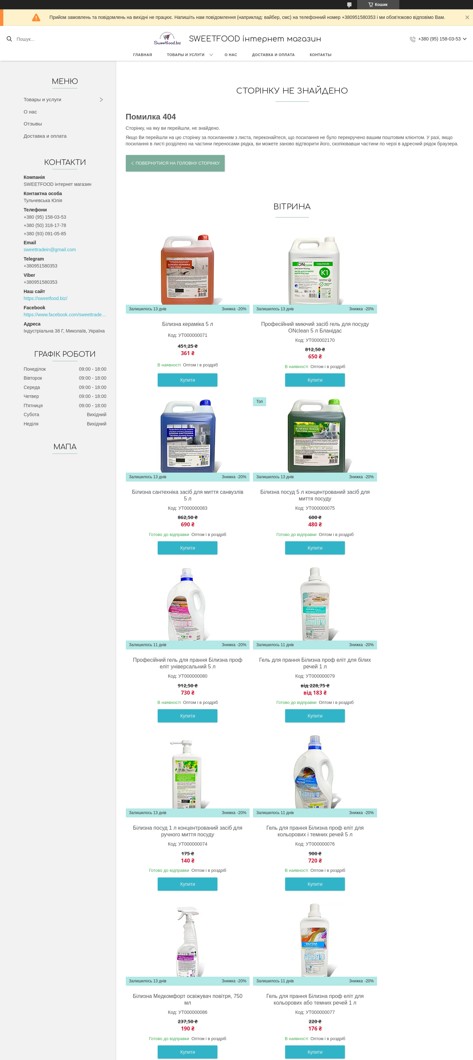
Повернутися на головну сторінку (178, 163)
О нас (231, 55)
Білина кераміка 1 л (290, 828)
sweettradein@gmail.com (50, 249)
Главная (142, 55)
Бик (46, 1012)
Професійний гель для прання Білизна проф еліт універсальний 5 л (290, 495)
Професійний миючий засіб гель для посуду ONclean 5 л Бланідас (290, 327)
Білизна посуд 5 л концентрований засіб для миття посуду (179, 495)
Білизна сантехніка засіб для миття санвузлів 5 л (401, 327)
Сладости (52, 997)
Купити (179, 380)
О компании (188, 990)
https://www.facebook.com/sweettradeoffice (65, 314)
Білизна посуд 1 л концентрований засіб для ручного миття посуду (179, 663)
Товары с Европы (61, 990)
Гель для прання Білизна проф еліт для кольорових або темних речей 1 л (179, 831)
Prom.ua (267, 1047)
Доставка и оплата (273, 55)
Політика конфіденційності (292, 1053)
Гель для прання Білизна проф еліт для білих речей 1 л (401, 495)
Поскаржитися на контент (241, 1053)
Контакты (321, 55)
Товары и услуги (185, 55)
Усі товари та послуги (289, 912)
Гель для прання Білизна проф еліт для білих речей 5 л (401, 831)
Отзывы (33, 123)
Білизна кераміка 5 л (179, 324)
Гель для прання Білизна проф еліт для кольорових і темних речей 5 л (290, 663)
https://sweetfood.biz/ (45, 298)
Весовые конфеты (62, 1020)
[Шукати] (9, 39)
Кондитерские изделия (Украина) (78, 1005)
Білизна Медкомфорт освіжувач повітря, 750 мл (401, 663)
